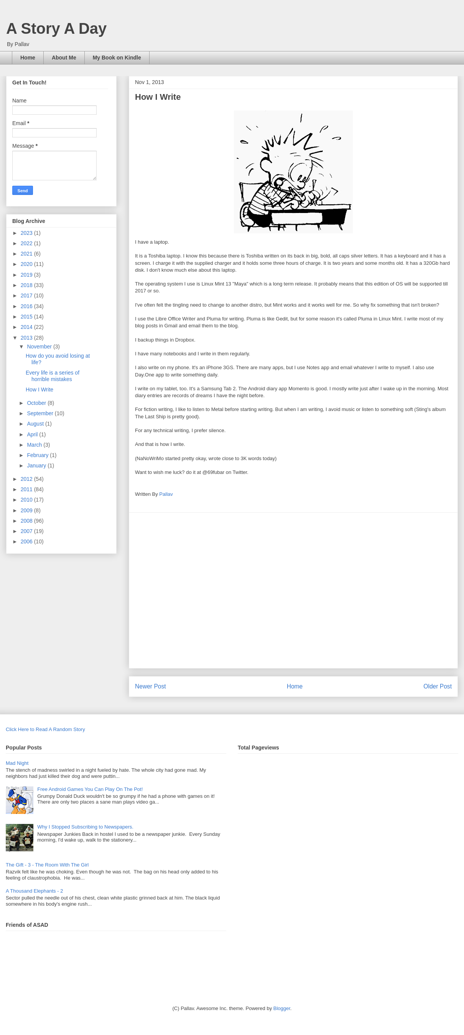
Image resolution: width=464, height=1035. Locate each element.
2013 (27, 338)
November (40, 346)
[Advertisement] (72, 590)
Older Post (437, 686)
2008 (27, 521)
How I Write (39, 389)
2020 (27, 264)
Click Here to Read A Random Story (45, 729)
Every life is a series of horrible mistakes (52, 376)
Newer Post (150, 686)
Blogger (281, 1008)
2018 (27, 285)
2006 (27, 541)
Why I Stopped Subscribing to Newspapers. (85, 827)
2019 (27, 275)
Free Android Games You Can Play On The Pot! (90, 789)
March (35, 445)
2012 (27, 479)
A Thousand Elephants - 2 (34, 891)
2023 (27, 233)
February (38, 455)
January (37, 465)
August (36, 424)
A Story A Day (56, 28)
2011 (27, 489)
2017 (27, 295)
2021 (27, 254)
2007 (27, 531)
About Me (64, 57)
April (33, 434)
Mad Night (17, 763)
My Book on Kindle (117, 57)
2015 (27, 317)
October (37, 403)
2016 (27, 306)
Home (27, 57)
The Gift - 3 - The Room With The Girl (47, 865)
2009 (27, 510)
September (40, 413)
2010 (27, 500)
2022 (27, 243)
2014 (27, 327)
